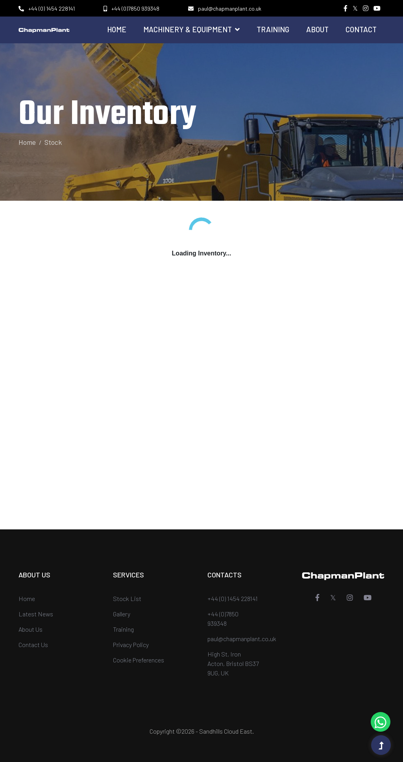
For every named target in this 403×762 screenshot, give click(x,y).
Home (116, 29)
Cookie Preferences (138, 660)
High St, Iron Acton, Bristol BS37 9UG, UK (233, 663)
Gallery (121, 614)
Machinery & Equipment (191, 29)
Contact (361, 29)
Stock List (127, 598)
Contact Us (33, 644)
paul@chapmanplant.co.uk (229, 8)
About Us (30, 629)
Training (273, 29)
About (317, 29)
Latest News (35, 614)
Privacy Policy (131, 644)
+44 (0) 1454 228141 (51, 8)
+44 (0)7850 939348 (135, 8)
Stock (53, 142)
